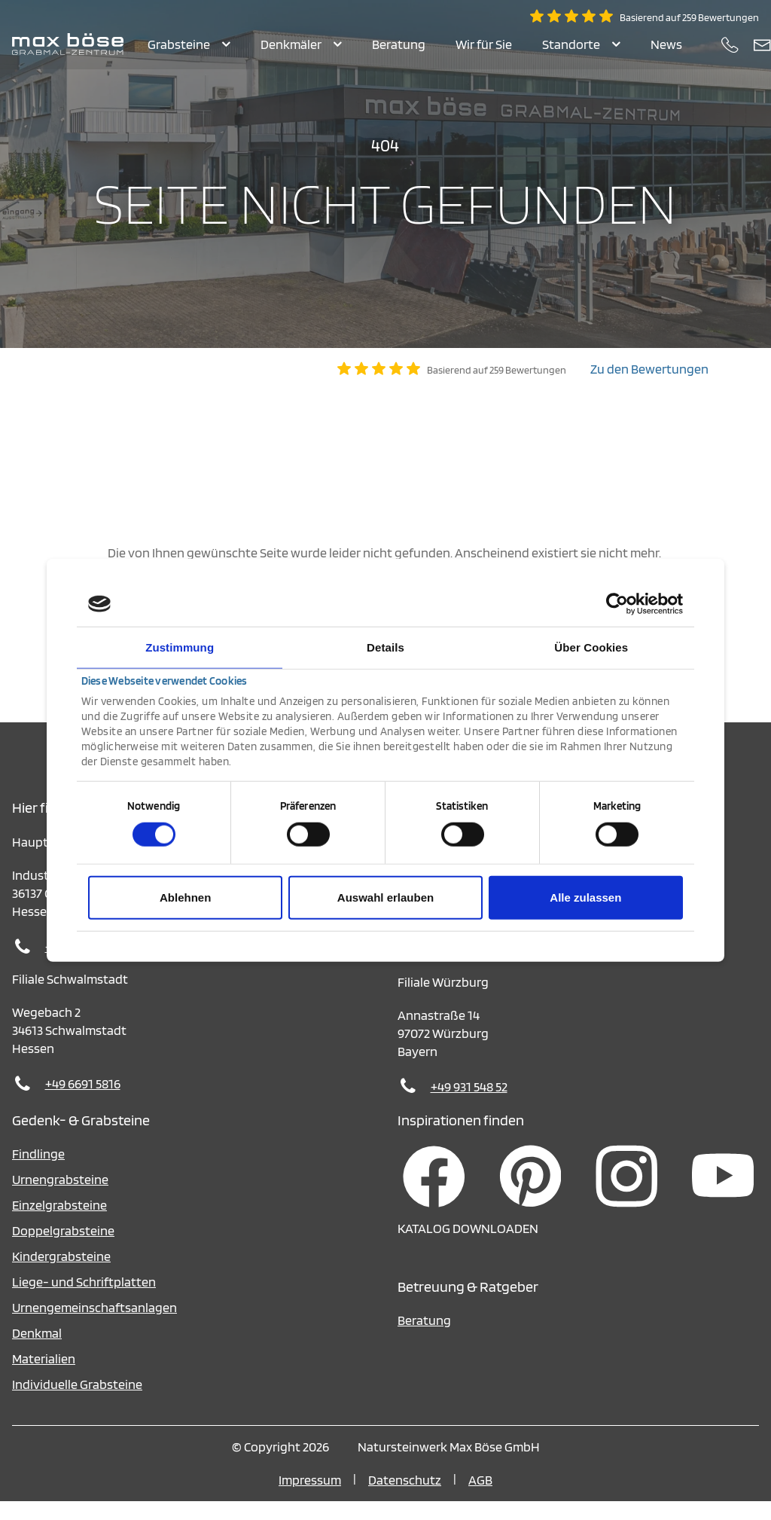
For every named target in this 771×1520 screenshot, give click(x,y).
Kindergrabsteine (61, 1275)
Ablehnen (185, 896)
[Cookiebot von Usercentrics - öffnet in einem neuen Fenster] (617, 604)
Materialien (43, 1377)
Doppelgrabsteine (63, 1249)
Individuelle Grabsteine (77, 1403)
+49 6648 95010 (87, 965)
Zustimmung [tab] (179, 647)
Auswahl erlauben (385, 896)
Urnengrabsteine (60, 1198)
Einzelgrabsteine (59, 1224)
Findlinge (38, 1172)
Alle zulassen (585, 896)
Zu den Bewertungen (649, 387)
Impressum (310, 1498)
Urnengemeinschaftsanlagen (94, 1326)
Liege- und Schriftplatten (84, 1300)
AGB (480, 1498)
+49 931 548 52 (469, 1105)
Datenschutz (404, 1498)
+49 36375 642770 (478, 968)
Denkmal (37, 1352)
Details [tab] (385, 647)
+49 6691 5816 (82, 1102)
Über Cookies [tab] (591, 647)
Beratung (424, 1339)
